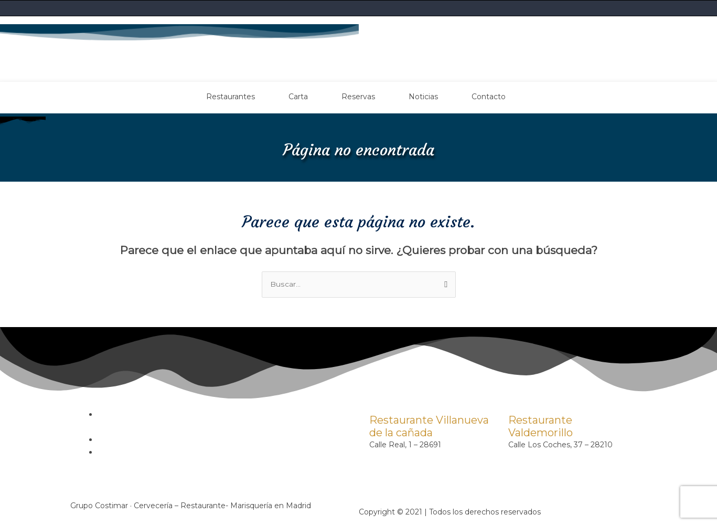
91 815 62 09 (391, 457)
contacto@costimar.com (415, 470)
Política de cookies (132, 439)
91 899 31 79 (531, 457)
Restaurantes (230, 96)
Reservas (358, 96)
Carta (298, 96)
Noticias (423, 96)
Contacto (489, 96)
